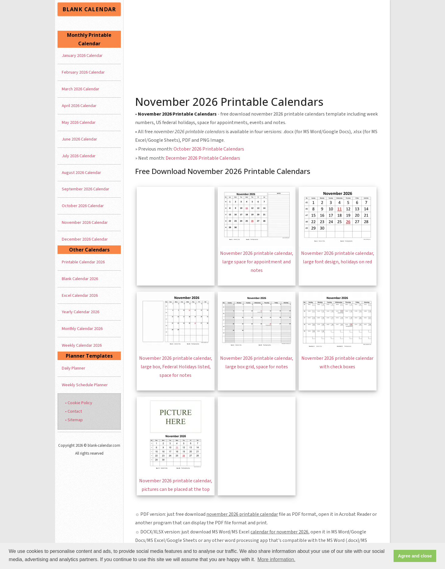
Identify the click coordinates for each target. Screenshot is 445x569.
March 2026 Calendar (80, 89)
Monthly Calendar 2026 (82, 328)
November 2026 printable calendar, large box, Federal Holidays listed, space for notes (175, 367)
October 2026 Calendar (83, 206)
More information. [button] (277, 559)
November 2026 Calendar (85, 222)
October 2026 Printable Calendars (208, 149)
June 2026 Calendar (79, 139)
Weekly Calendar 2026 (82, 345)
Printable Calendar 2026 (83, 262)
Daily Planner (73, 368)
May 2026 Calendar (79, 122)
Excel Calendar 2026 (80, 295)
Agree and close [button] (415, 555)
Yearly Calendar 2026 (80, 312)
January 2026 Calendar (82, 55)
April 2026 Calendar (79, 105)
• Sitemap (74, 420)
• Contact (73, 411)
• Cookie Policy (78, 403)
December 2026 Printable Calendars (203, 158)
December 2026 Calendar (85, 239)
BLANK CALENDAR (89, 9)
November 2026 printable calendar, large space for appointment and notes (256, 262)
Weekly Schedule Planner (85, 385)
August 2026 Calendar (81, 172)
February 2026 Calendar (83, 72)
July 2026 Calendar (79, 156)
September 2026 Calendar (85, 189)
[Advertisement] (257, 45)
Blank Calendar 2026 (80, 279)
